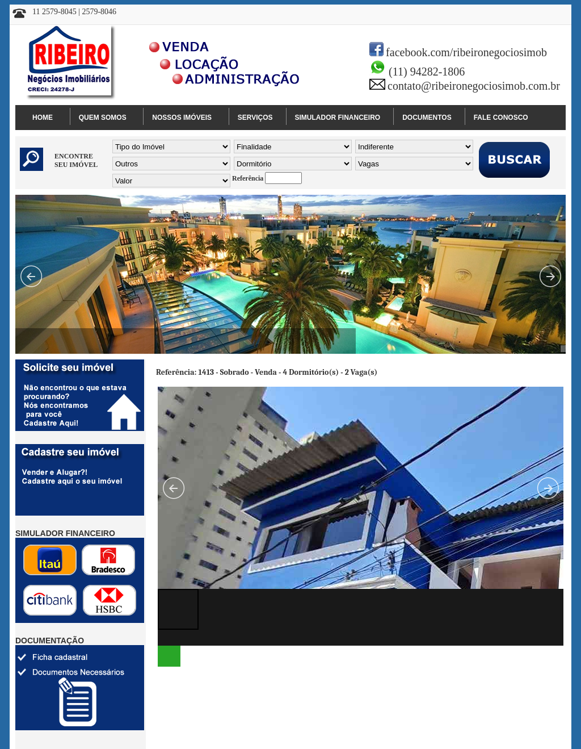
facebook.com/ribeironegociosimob (466, 52)
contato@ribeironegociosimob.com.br (474, 85)
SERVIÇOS (255, 118)
